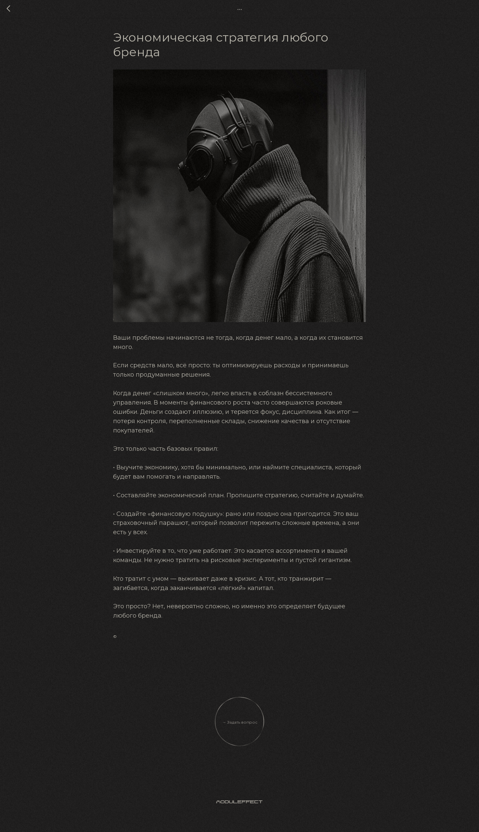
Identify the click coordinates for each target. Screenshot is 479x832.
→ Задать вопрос (239, 725)
